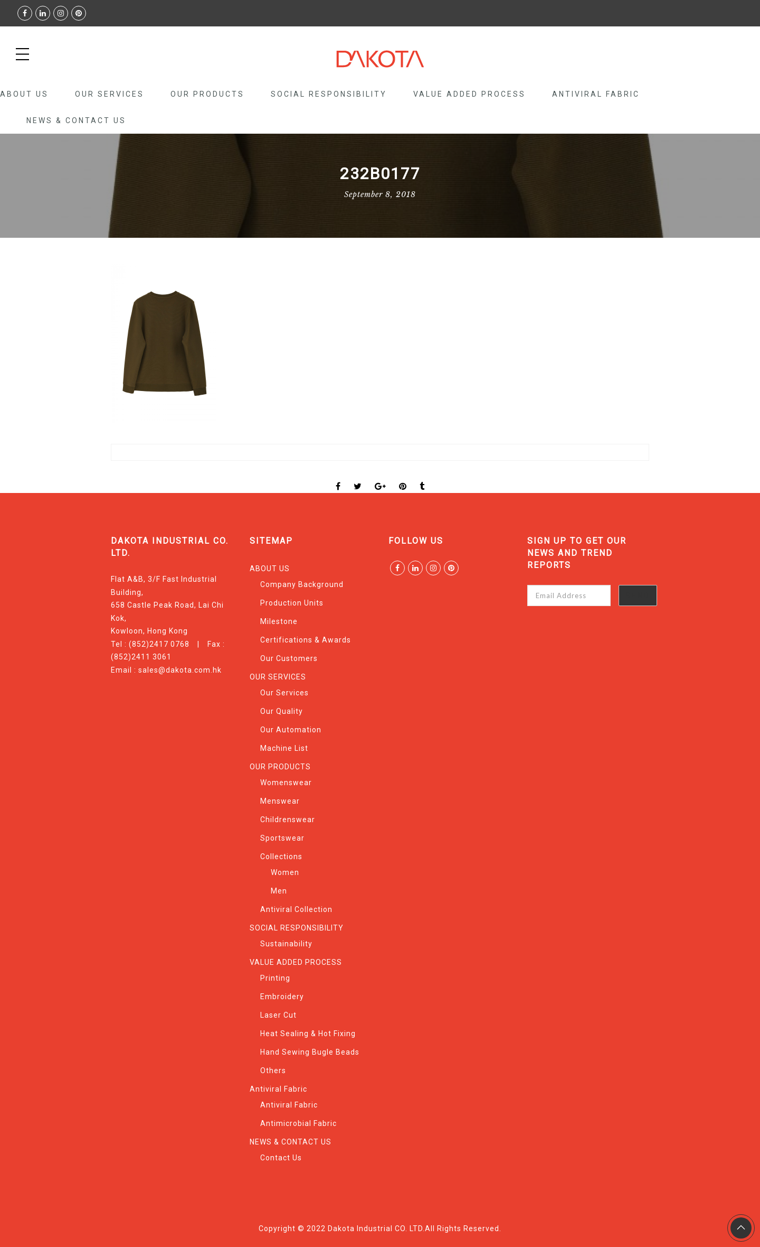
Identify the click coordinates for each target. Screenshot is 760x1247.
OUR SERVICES (109, 94)
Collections (281, 856)
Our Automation (290, 729)
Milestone (279, 621)
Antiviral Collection (296, 909)
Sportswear (282, 838)
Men (279, 891)
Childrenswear (287, 819)
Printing (275, 978)
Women (285, 872)
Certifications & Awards (305, 640)
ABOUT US (24, 94)
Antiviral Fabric (596, 94)
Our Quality (281, 711)
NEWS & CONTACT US (76, 120)
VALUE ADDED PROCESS (469, 94)
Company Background (302, 584)
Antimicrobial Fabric (298, 1123)
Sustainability (286, 943)
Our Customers (289, 658)
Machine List (284, 748)
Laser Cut (278, 1015)
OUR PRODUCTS (207, 94)
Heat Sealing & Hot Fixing (308, 1033)
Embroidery (282, 996)
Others (273, 1070)
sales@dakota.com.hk (180, 670)
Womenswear (286, 782)
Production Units (292, 603)
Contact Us (281, 1157)
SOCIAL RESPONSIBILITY (329, 94)
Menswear (280, 801)
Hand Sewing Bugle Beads (309, 1052)
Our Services (284, 692)
